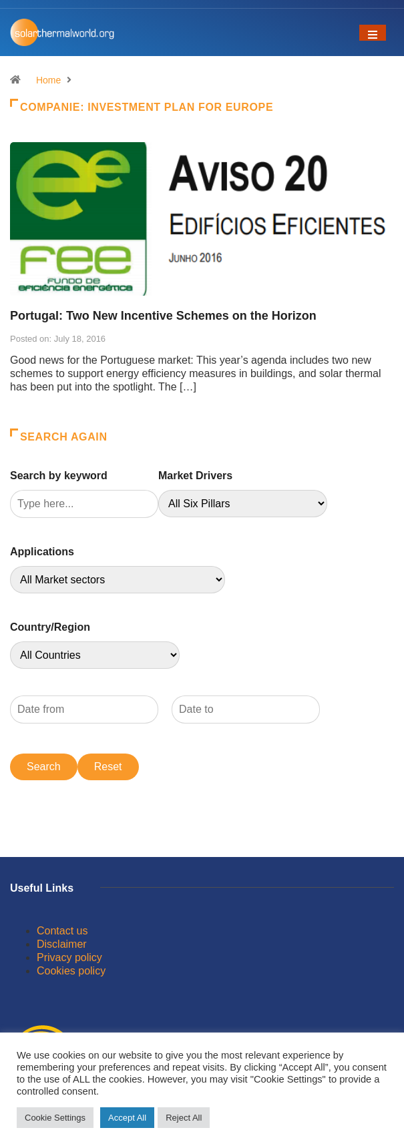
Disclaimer (62, 944)
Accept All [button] (127, 1118)
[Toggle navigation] (372, 32)
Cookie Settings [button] (55, 1118)
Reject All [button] (184, 1118)
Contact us (62, 930)
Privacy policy (69, 957)
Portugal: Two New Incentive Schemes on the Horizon (163, 315)
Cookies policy (71, 970)
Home (48, 80)
